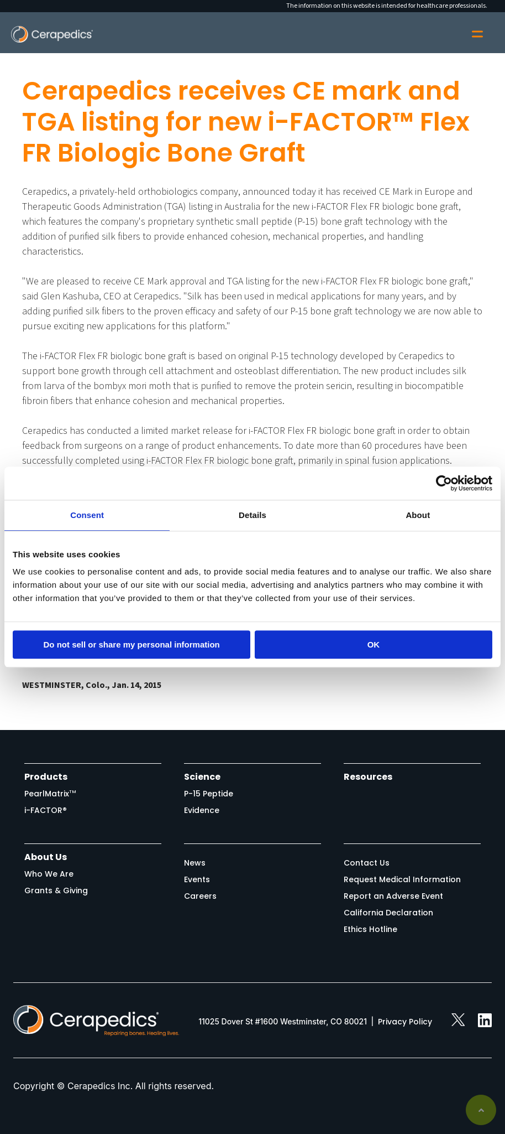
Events (197, 879)
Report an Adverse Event (393, 896)
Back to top (481, 1110)
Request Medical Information (402, 879)
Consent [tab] (87, 515)
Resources (368, 776)
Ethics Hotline (370, 929)
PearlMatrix (50, 793)
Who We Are (48, 873)
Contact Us (367, 862)
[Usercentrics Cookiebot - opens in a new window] (444, 483)
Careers (200, 896)
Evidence (201, 810)
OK (373, 644)
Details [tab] (252, 515)
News (195, 862)
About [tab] (418, 515)
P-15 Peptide (208, 793)
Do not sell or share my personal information (132, 644)
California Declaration (388, 912)
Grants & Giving (56, 890)
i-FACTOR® (45, 810)
